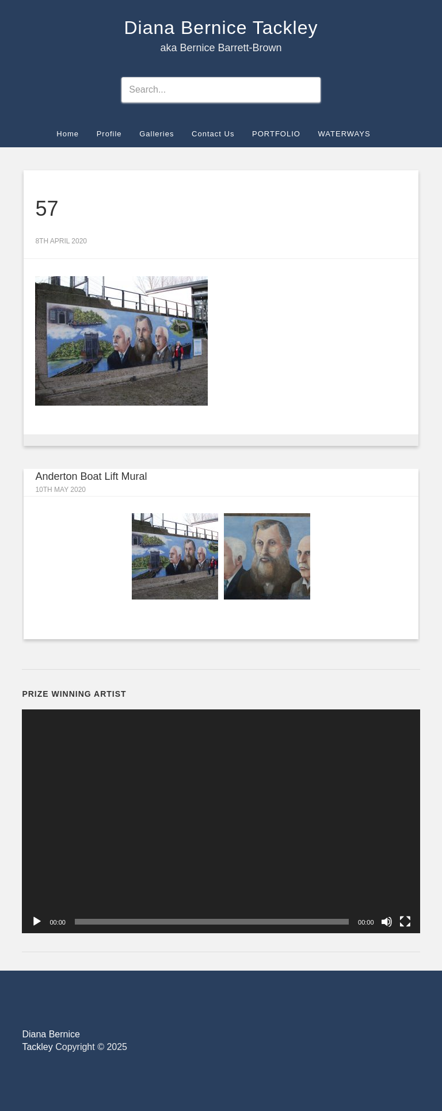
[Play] (37, 921)
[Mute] (387, 921)
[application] (221, 821)
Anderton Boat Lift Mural (91, 476)
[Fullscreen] (405, 921)
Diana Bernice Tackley (221, 27)
